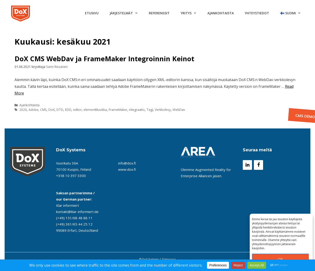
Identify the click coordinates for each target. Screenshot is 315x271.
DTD (60, 109)
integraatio (137, 109)
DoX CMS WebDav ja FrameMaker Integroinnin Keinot (104, 58)
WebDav (179, 109)
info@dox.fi (127, 163)
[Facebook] (258, 165)
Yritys (191, 13)
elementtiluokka (95, 109)
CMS (43, 109)
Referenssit (159, 13)
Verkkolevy (163, 109)
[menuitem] (290, 13)
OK (280, 259)
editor (77, 109)
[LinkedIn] (247, 165)
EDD (68, 109)
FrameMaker (118, 109)
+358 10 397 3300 (71, 175)
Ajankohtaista (220, 13)
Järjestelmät (126, 13)
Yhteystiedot (257, 13)
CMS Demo (304, 117)
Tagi (150, 109)
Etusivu (92, 13)
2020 (23, 109)
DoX (51, 109)
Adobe (33, 109)
